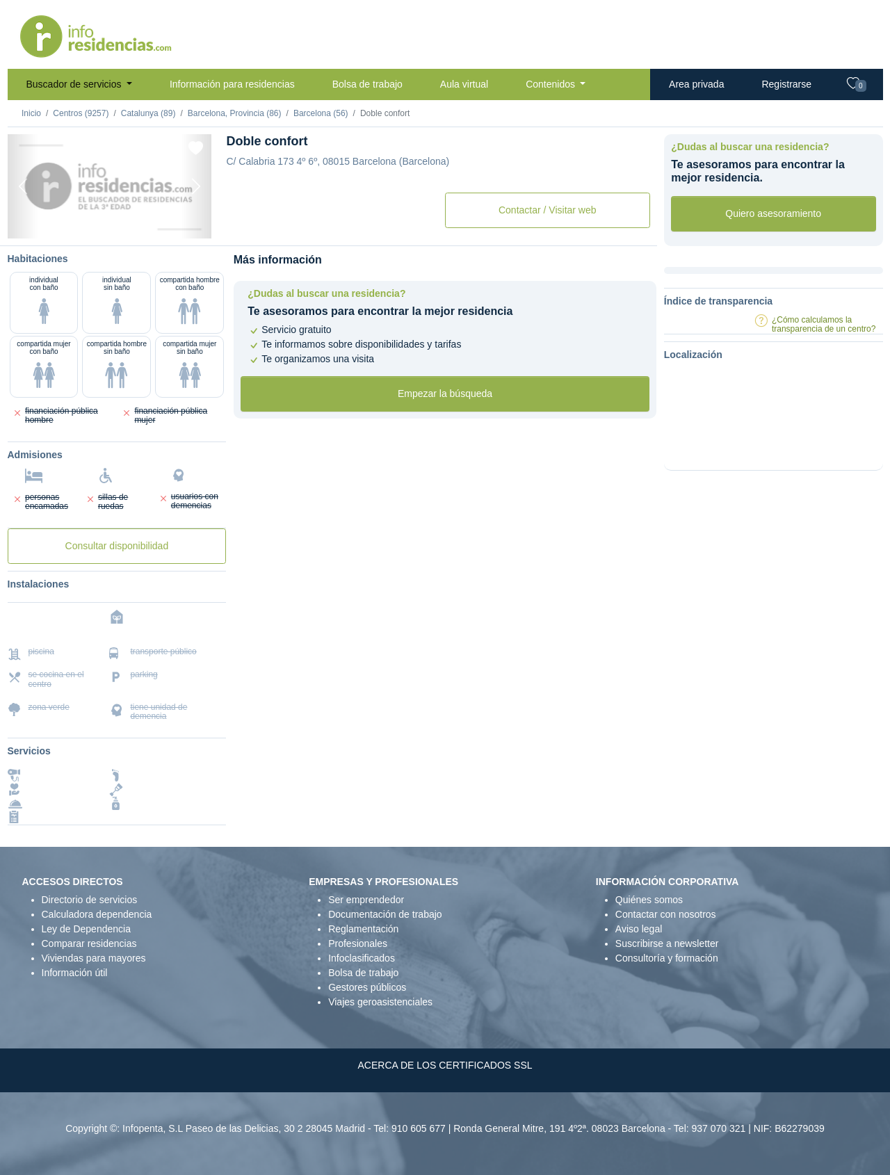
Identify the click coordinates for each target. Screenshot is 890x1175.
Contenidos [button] (552, 84)
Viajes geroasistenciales (380, 1001)
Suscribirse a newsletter (667, 943)
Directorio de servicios (90, 899)
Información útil (75, 972)
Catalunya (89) (148, 113)
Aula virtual (464, 84)
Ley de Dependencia (86, 928)
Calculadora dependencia (97, 914)
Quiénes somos (649, 899)
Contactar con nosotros (665, 914)
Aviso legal (638, 928)
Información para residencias (232, 84)
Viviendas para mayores (94, 958)
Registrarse (786, 84)
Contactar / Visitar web (548, 210)
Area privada (696, 84)
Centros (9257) (80, 113)
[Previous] (23, 186)
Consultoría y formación (666, 958)
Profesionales (357, 943)
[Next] (196, 186)
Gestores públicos (367, 987)
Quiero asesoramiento (773, 213)
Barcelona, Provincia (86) (235, 113)
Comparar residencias (89, 943)
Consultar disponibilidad (117, 545)
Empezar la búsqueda (445, 393)
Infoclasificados (361, 958)
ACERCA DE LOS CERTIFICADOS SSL (444, 1065)
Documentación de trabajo (385, 914)
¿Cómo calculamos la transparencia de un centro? (823, 324)
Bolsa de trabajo (367, 84)
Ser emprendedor (366, 899)
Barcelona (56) (320, 113)
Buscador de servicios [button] (75, 84)
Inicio (31, 113)
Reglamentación (363, 928)
